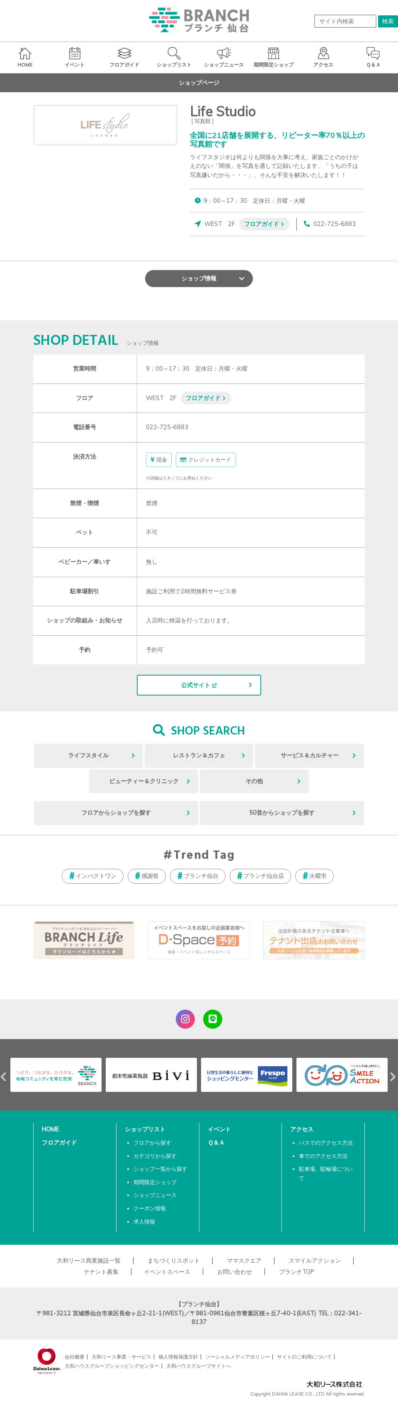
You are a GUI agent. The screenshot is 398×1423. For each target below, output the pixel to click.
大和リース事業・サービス (121, 1357)
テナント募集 (101, 1272)
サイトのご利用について (304, 1357)
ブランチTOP (296, 1272)
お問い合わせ (234, 1272)
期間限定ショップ (155, 1182)
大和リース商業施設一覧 (89, 1260)
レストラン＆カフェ (199, 755)
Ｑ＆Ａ (216, 1142)
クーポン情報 (149, 1208)
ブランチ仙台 (201, 876)
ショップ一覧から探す (160, 1168)
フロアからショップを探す (116, 812)
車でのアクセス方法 (323, 1156)
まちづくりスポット (174, 1260)
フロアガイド (261, 223)
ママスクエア (244, 1260)
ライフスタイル (88, 755)
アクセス (301, 1129)
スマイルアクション (315, 1260)
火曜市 (318, 876)
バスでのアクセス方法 (326, 1142)
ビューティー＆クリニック (144, 781)
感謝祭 (150, 876)
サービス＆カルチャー (310, 755)
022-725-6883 (334, 224)
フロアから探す (152, 1142)
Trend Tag (204, 855)
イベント (219, 1129)
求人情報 (144, 1221)
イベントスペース (167, 1272)
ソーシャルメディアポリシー (237, 1357)
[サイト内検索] (345, 21)
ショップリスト (145, 1129)
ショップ (199, 278)
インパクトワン (96, 876)
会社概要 (75, 1357)
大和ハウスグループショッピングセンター (112, 1366)
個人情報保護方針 (178, 1357)
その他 (254, 781)
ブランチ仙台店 (263, 876)
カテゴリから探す (155, 1156)
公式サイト (195, 685)
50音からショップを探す (282, 812)
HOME (50, 1129)
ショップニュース (155, 1195)
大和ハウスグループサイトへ (198, 1366)
